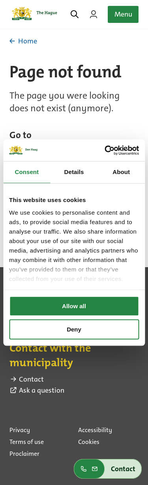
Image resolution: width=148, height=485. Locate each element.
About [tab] (121, 172)
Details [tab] (74, 172)
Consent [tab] (27, 172)
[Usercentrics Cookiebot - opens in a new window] (105, 150)
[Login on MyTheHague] (93, 14)
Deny (74, 329)
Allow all (74, 306)
